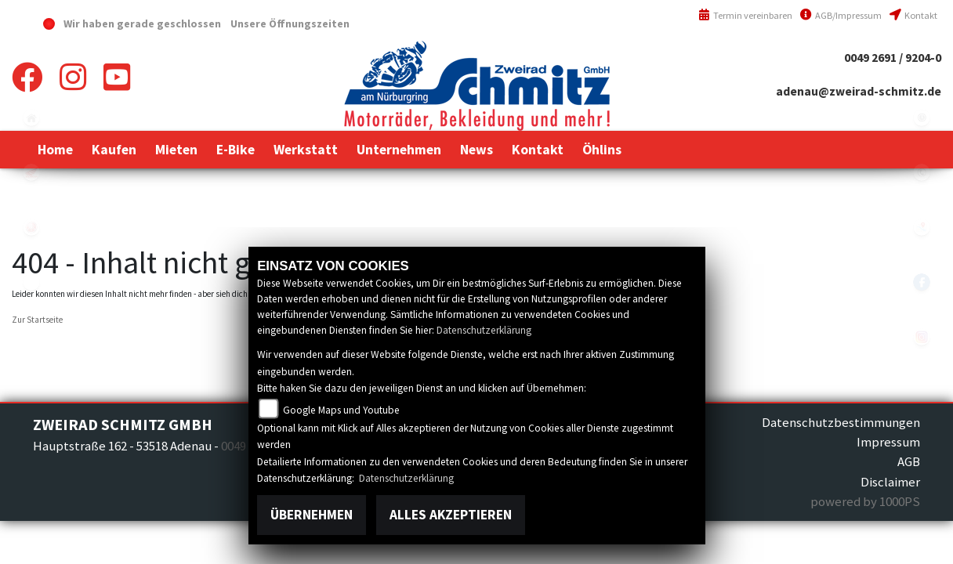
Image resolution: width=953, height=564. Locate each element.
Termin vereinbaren (745, 15)
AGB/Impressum (841, 15)
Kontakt (913, 15)
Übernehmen (311, 514)
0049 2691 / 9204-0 (892, 57)
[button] (114, 149)
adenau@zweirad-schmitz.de (858, 91)
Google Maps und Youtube (341, 410)
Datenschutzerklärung (484, 330)
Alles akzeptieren (451, 514)
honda (31, 172)
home (31, 117)
